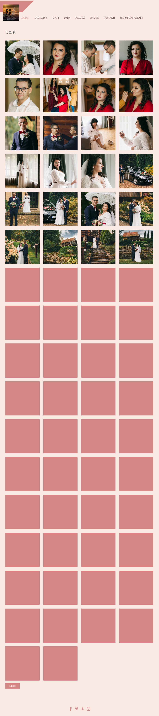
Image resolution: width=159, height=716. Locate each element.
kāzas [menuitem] (25, 17)
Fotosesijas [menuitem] (41, 17)
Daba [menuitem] (68, 17)
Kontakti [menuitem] (109, 17)
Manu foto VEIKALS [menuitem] (132, 17)
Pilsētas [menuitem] (81, 17)
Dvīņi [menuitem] (56, 17)
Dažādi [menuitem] (95, 17)
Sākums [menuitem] (12, 17)
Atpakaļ (12, 685)
